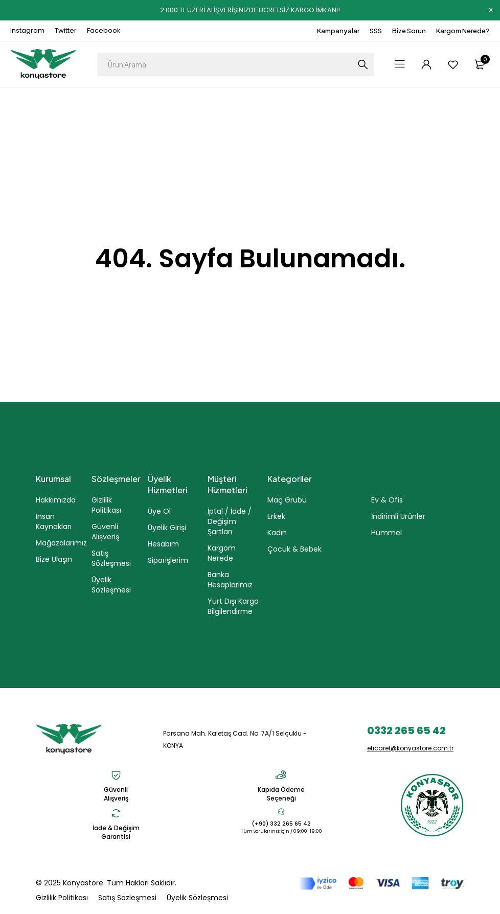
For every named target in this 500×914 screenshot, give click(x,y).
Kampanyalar (338, 31)
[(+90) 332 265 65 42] (281, 811)
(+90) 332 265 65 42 (281, 823)
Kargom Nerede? (463, 31)
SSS (376, 31)
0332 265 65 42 (406, 730)
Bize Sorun (409, 31)
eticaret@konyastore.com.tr (410, 748)
